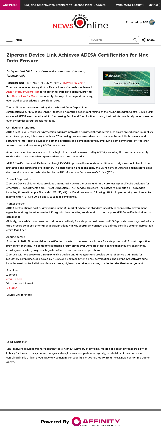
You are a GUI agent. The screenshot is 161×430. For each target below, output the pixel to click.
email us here (14, 279)
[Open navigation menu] (14, 40)
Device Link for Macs (24, 96)
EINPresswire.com (72, 83)
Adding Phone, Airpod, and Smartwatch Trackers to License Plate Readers (57, 5)
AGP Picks (10, 5)
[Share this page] (148, 40)
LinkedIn (11, 287)
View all (153, 4)
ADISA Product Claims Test (22, 91)
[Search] (110, 40)
